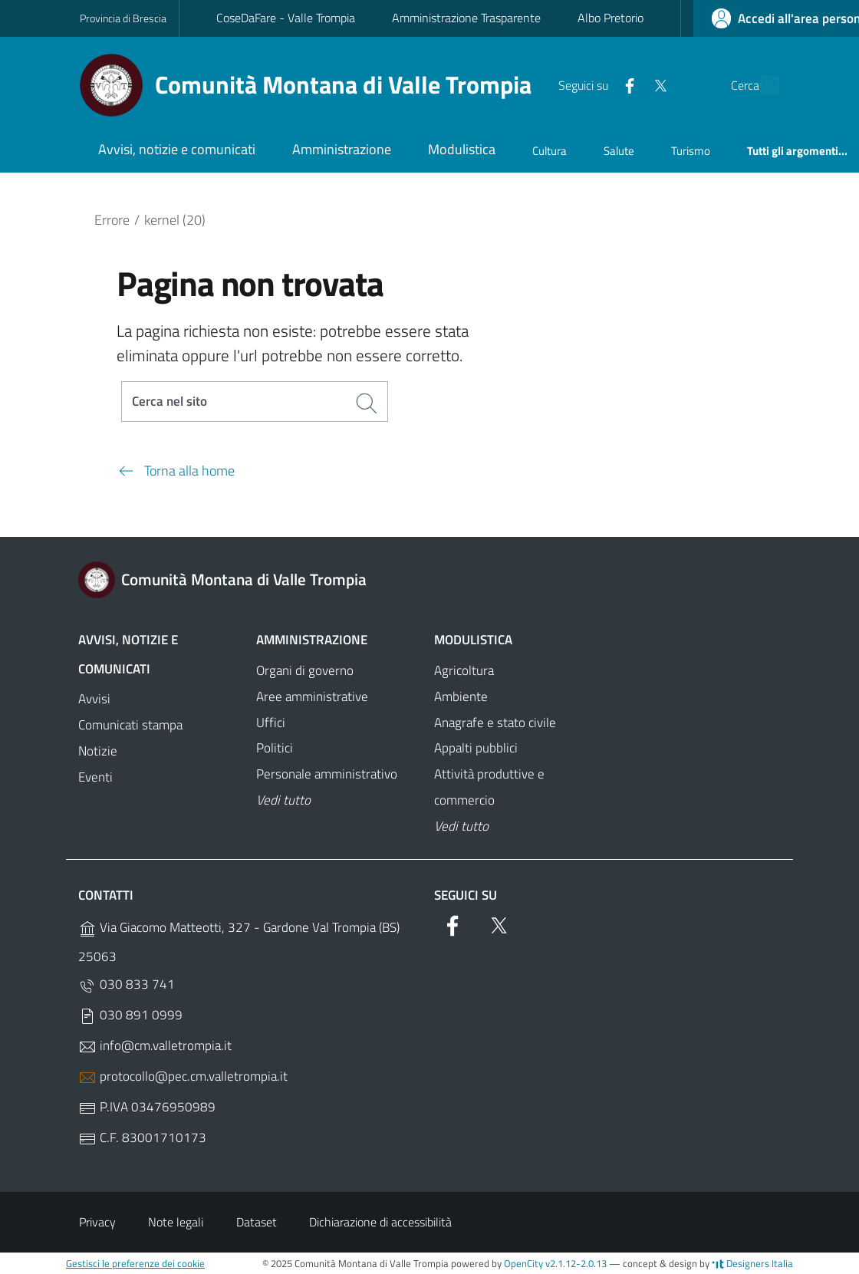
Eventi (95, 777)
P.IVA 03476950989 (147, 1107)
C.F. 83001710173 (142, 1138)
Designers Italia (752, 1263)
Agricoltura (464, 670)
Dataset (256, 1222)
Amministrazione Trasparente (466, 17)
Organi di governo (305, 670)
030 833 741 (126, 984)
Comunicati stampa (130, 725)
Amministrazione (311, 640)
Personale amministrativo (326, 774)
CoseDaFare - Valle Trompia (285, 17)
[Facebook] (594, 84)
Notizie (97, 751)
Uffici (270, 722)
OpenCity (524, 1263)
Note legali (175, 1222)
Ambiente (461, 696)
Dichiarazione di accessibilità (380, 1222)
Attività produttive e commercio (489, 787)
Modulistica (473, 640)
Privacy (97, 1222)
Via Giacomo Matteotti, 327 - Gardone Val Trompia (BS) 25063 (239, 941)
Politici (274, 748)
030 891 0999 (130, 1015)
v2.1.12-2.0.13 (576, 1263)
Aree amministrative (312, 696)
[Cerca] (760, 85)
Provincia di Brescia (123, 18)
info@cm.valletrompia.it (155, 1045)
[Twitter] (625, 84)
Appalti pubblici (476, 748)
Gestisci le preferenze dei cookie (135, 1263)
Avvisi (94, 699)
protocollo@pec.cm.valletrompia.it (183, 1076)
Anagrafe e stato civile (495, 722)
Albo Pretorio (610, 17)
